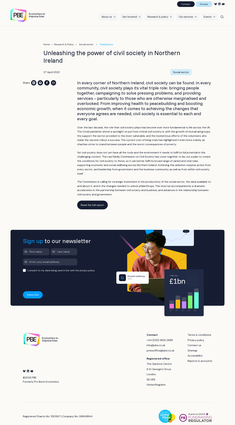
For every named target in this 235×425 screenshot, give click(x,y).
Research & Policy (64, 39)
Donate (204, 4)
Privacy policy (196, 335)
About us (107, 14)
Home (46, 39)
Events (208, 14)
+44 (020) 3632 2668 (160, 335)
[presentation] (48, 276)
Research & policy (157, 14)
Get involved (129, 14)
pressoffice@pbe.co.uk (160, 345)
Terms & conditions (199, 329)
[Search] (222, 14)
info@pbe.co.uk (156, 340)
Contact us (194, 340)
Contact (185, 4)
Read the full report (92, 200)
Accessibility (195, 350)
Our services (186, 14)
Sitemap (192, 345)
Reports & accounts (200, 356)
